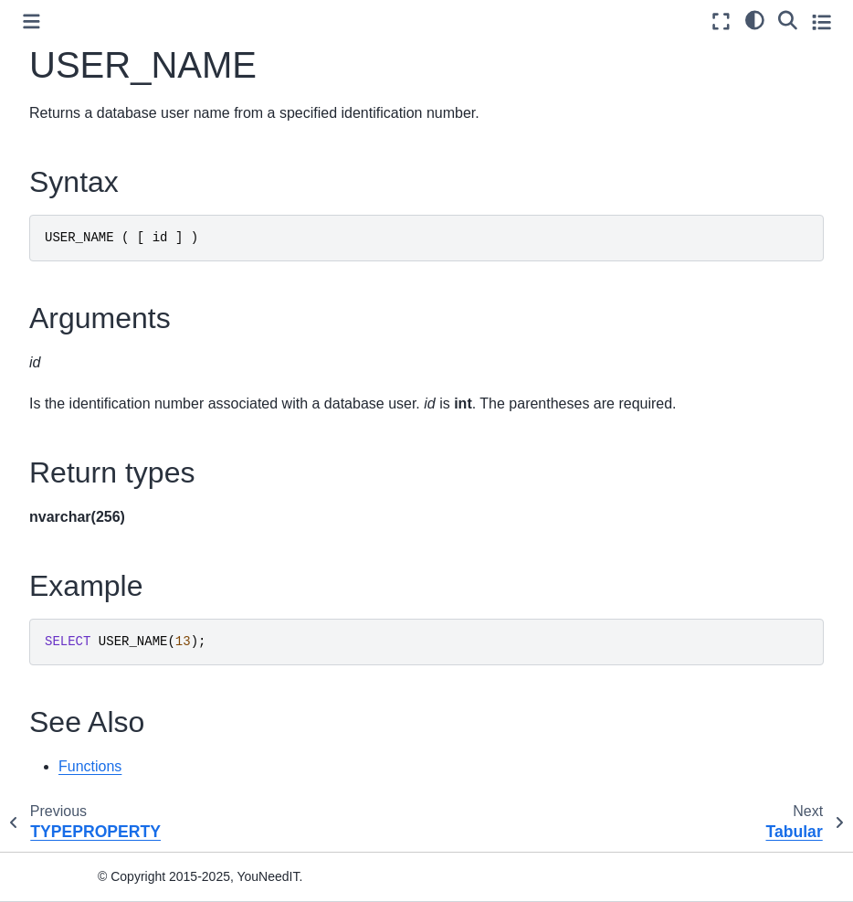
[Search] (788, 19)
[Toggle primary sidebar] (31, 21)
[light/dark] (755, 19)
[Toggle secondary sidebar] (821, 21)
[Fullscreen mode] (721, 21)
